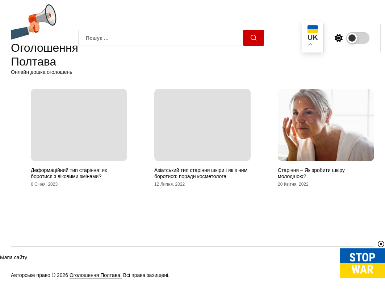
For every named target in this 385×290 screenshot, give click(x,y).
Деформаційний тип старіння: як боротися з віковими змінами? (69, 173)
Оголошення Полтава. (96, 275)
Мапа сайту (13, 257)
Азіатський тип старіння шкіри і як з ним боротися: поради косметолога (200, 173)
